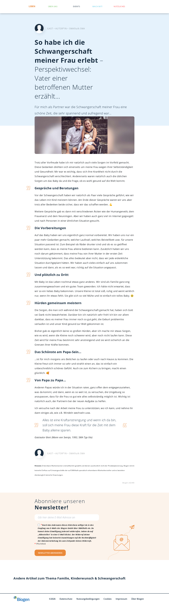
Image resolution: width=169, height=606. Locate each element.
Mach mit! (97, 6)
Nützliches (119, 6)
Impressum (121, 598)
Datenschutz (66, 598)
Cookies (108, 598)
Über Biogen (137, 598)
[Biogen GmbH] (21, 599)
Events (76, 6)
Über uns (52, 6)
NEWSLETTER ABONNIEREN (50, 553)
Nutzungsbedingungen (88, 598)
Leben (32, 6)
